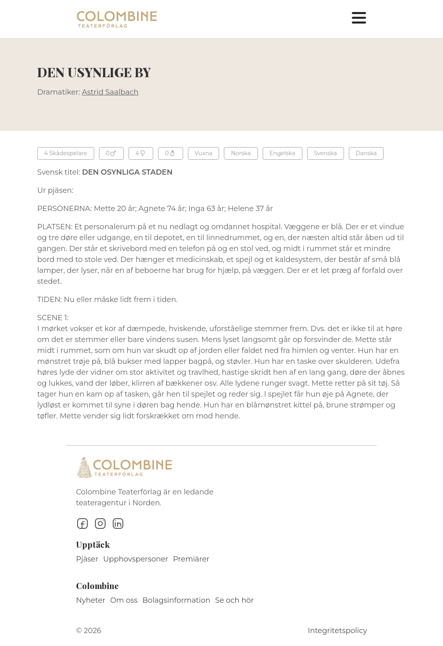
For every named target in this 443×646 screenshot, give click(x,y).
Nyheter (90, 600)
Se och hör (234, 600)
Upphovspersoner (135, 559)
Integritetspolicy (337, 630)
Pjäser (87, 559)
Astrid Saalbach (110, 92)
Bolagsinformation (176, 600)
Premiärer (191, 559)
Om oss (124, 600)
